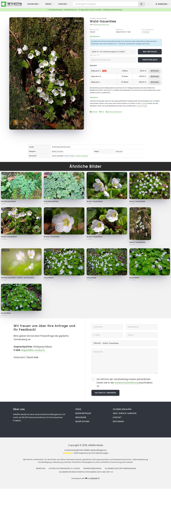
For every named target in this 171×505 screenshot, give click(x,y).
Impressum (40, 468)
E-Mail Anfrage (141, 106)
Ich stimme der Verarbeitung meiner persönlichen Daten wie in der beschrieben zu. (125, 383)
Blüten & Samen (57, 151)
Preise (78, 409)
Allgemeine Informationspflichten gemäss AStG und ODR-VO (86, 472)
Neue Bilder (80, 417)
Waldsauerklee (69, 156)
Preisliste (144, 103)
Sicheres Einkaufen (114, 112)
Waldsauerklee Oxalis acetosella (17, 278)
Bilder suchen (82, 421)
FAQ (101, 112)
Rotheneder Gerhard (101, 24)
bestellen (155, 71)
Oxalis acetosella (98, 18)
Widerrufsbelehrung (92, 468)
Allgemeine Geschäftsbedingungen (120, 468)
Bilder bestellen (83, 413)
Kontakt (93, 112)
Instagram (118, 421)
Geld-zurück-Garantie (124, 413)
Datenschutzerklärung (126, 382)
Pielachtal (119, 151)
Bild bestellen (150, 51)
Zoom (78, 21)
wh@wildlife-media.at (33, 350)
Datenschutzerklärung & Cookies (64, 468)
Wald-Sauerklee (103, 21)
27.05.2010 (145, 32)
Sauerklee (49, 278)
